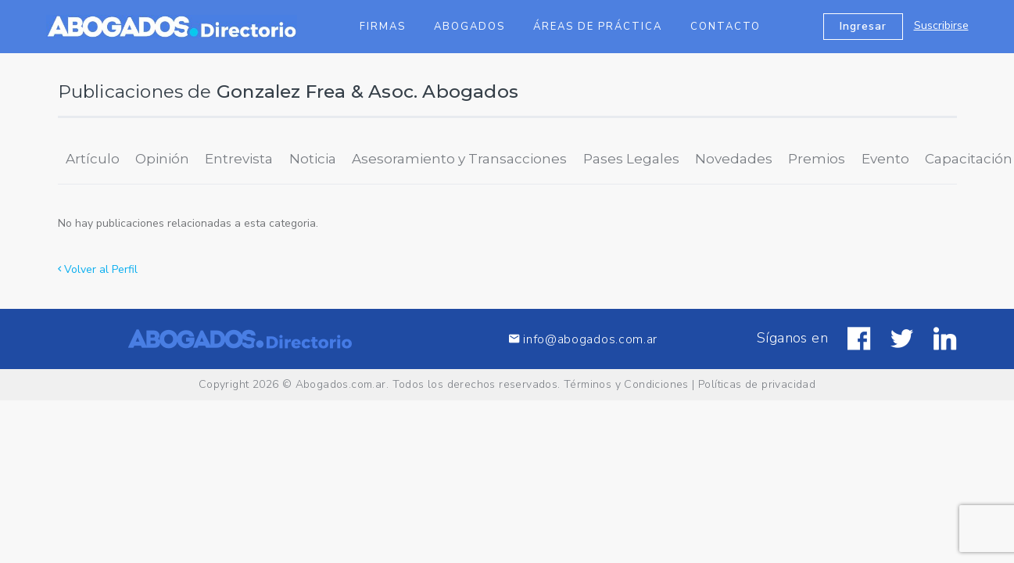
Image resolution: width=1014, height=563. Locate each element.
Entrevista (239, 159)
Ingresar (863, 26)
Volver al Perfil (98, 269)
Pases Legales (631, 159)
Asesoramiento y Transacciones (459, 159)
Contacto (725, 27)
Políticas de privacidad (756, 384)
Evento (885, 159)
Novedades (733, 159)
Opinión (162, 159)
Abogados (469, 27)
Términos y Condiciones (626, 384)
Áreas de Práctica (597, 27)
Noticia (312, 159)
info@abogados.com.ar (583, 339)
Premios (816, 159)
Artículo (93, 159)
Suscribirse (941, 25)
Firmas (383, 27)
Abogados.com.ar (341, 384)
